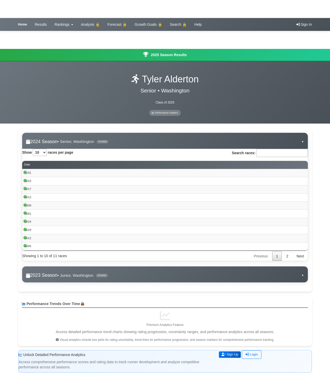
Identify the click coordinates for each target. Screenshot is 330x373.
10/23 (27, 181)
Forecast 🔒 (117, 24)
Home (22, 24)
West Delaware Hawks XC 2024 (64, 205)
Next (300, 256)
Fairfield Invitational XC (58, 238)
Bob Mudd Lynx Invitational (61, 197)
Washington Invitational (58, 213)
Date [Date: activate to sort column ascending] (27, 164)
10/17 (27, 189)
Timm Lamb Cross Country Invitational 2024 (71, 229)
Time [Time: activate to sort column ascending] (184, 164)
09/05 (27, 246)
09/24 (27, 221)
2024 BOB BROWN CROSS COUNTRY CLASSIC (75, 246)
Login (253, 355)
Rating (282, 165)
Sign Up (230, 355)
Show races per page (47, 152)
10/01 (27, 213)
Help (198, 24)
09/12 (27, 238)
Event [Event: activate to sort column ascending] (47, 164)
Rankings (63, 24)
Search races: (270, 153)
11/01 (27, 172)
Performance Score (224, 165)
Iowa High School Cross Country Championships (74, 172)
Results (41, 24)
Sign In (304, 24)
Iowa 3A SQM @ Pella (58, 181)
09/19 (27, 229)
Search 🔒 (178, 24)
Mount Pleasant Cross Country (63, 221)
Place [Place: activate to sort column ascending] (165, 164)
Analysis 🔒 (90, 24)
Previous (261, 256)
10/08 (27, 205)
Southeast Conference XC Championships (70, 189)
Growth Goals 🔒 (148, 24)
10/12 (27, 197)
